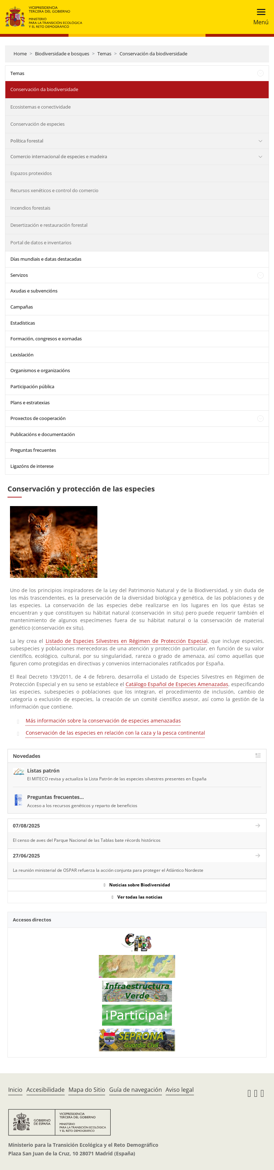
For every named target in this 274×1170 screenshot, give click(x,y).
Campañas (21, 307)
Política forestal (26, 141)
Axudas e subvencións (33, 291)
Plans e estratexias (30, 402)
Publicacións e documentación (42, 434)
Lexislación (22, 354)
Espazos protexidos (31, 173)
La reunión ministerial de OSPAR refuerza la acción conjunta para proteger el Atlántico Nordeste (108, 870)
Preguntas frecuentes (33, 450)
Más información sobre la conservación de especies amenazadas (103, 720)
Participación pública (32, 386)
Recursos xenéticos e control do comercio (54, 190)
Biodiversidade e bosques (62, 53)
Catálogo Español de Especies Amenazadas (177, 684)
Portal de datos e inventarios (40, 242)
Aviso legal (180, 1090)
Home (20, 53)
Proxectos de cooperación (38, 418)
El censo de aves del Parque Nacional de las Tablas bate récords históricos (87, 840)
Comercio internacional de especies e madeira (58, 156)
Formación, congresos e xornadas (46, 338)
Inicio (15, 1090)
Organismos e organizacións (40, 370)
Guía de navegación (135, 1090)
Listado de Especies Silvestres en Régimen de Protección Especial (127, 641)
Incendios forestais (30, 208)
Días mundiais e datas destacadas (45, 259)
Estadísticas (22, 323)
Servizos (19, 275)
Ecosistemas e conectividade (40, 107)
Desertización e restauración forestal (48, 225)
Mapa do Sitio (86, 1090)
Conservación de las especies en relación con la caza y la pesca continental (115, 732)
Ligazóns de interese (32, 466)
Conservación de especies (37, 124)
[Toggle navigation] (259, 17)
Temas (104, 53)
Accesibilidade (45, 1090)
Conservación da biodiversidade (153, 53)
